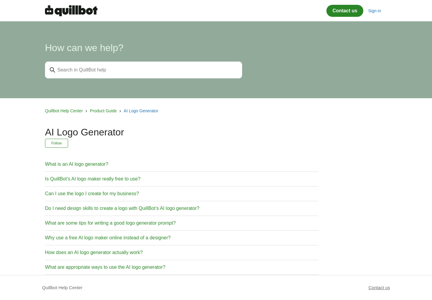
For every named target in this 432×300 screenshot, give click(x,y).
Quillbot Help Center (64, 110)
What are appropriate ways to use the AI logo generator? (105, 267)
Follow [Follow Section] (56, 143)
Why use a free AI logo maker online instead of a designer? (108, 237)
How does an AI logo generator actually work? (94, 252)
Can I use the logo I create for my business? (92, 193)
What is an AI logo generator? (76, 164)
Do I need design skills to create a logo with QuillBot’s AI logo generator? (122, 208)
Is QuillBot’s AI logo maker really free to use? (92, 178)
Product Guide (103, 110)
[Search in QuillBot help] (143, 70)
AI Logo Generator (141, 110)
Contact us (344, 10)
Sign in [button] (374, 10)
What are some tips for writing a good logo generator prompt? (110, 223)
